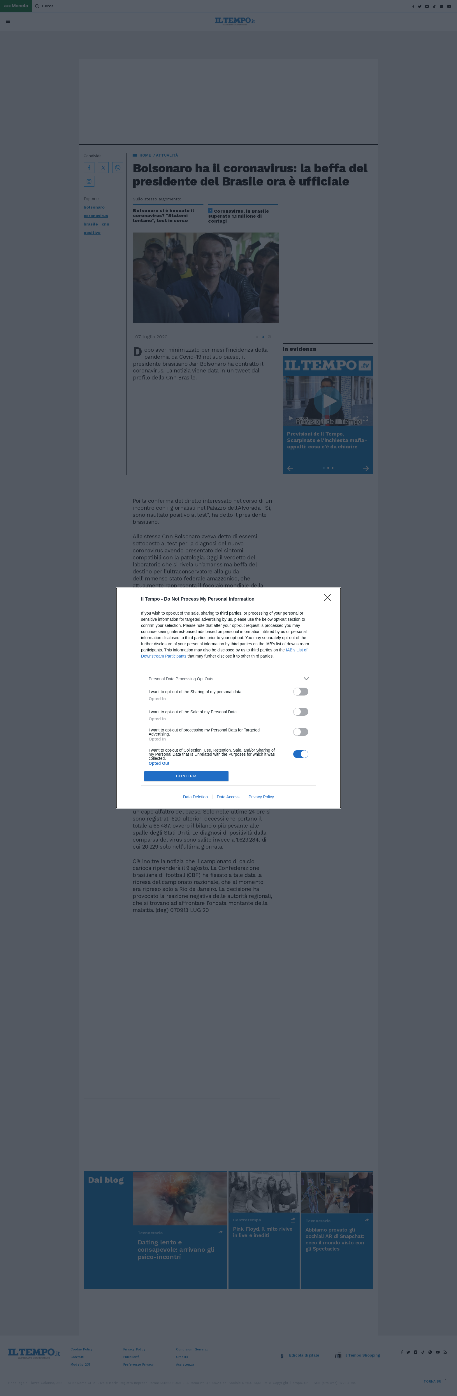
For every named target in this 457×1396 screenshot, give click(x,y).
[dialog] (228, 698)
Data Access (228, 797)
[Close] (329, 599)
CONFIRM (186, 776)
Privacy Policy (261, 797)
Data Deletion (195, 797)
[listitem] (228, 679)
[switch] (300, 692)
